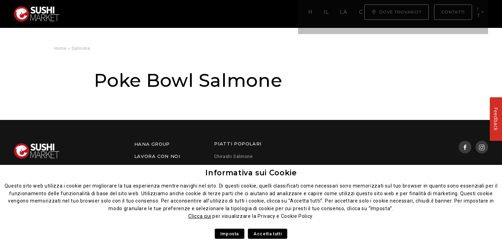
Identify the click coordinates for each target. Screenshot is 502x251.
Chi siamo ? (261, 14)
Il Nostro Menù (126, 14)
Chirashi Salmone (233, 156)
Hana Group (152, 144)
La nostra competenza (197, 14)
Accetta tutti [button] (267, 233)
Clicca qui (199, 216)
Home (82, 14)
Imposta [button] (229, 233)
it (482, 13)
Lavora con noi (157, 156)
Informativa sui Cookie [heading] (250, 172)
